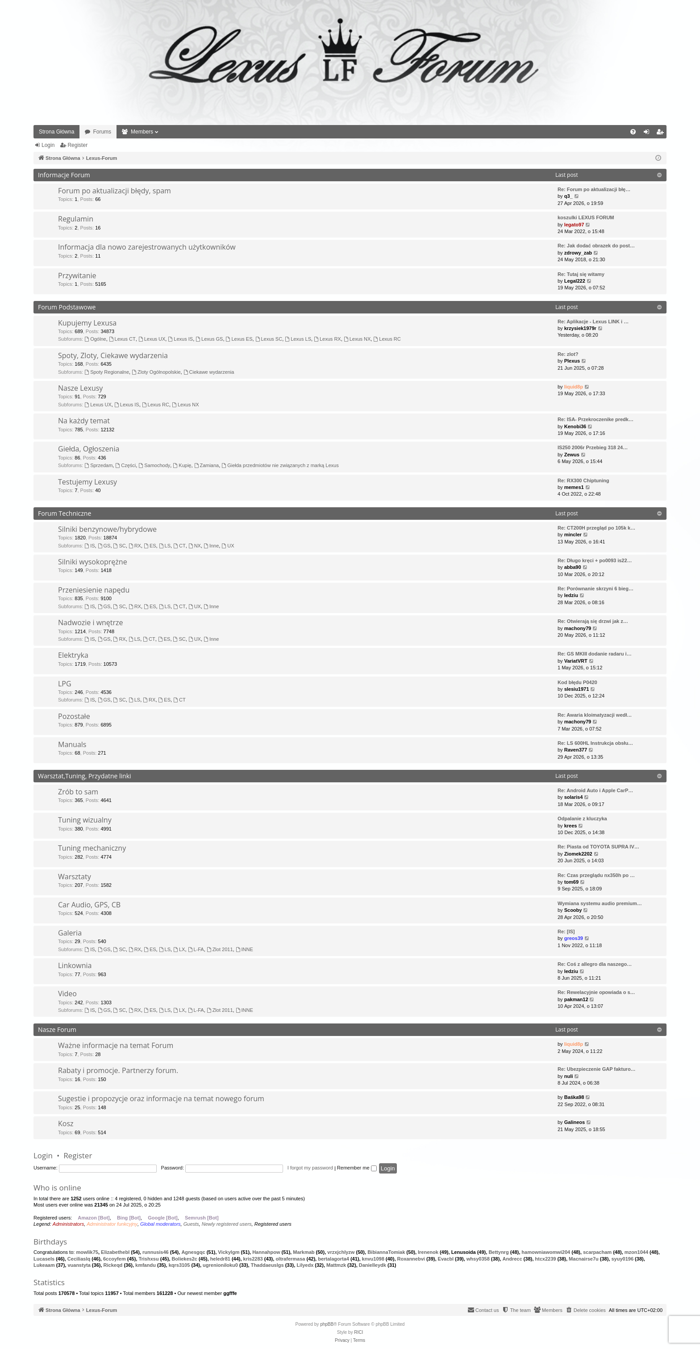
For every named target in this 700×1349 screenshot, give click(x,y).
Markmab (303, 1252)
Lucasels (43, 1258)
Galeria (70, 933)
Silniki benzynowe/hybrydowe (107, 529)
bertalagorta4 (333, 1258)
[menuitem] (633, 131)
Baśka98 (574, 1097)
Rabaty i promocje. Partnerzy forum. (118, 1070)
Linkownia (75, 965)
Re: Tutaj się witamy (581, 274)
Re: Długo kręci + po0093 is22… (595, 560)
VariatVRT (576, 661)
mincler (573, 534)
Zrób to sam (78, 792)
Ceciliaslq (78, 1258)
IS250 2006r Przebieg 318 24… (593, 447)
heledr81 (220, 1258)
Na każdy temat (84, 421)
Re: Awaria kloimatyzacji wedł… (595, 715)
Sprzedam (98, 465)
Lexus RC (386, 339)
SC (119, 545)
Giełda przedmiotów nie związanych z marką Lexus (279, 465)
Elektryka (73, 655)
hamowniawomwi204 (545, 1252)
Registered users (273, 1224)
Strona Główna (56, 132)
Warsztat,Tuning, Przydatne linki (84, 776)
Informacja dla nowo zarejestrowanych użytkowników (147, 247)
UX (227, 545)
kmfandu (145, 1265)
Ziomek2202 (578, 853)
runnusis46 (155, 1252)
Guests (191, 1224)
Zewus (571, 454)
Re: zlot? (568, 354)
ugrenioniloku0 (220, 1265)
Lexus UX (152, 339)
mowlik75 (87, 1252)
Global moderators (160, 1224)
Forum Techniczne (64, 513)
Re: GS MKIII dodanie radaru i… (595, 653)
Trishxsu (148, 1258)
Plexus (572, 360)
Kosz (66, 1123)
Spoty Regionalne (106, 372)
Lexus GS (209, 339)
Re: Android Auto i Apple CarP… (595, 790)
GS (104, 545)
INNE (244, 949)
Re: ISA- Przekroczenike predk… (595, 419)
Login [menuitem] (648, 133)
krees (570, 825)
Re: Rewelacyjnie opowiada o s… (596, 992)
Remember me (357, 1167)
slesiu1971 (576, 689)
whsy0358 (478, 1258)
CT (179, 545)
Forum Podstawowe (67, 307)
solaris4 (573, 797)
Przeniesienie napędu (93, 590)
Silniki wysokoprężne (92, 562)
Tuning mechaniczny (92, 848)
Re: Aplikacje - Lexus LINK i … (593, 321)
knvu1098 (373, 1258)
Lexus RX (327, 339)
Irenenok (428, 1252)
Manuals (72, 744)
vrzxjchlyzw (340, 1252)
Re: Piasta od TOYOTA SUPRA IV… (598, 846)
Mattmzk (336, 1265)
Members (142, 132)
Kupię (182, 465)
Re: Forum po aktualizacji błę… (594, 189)
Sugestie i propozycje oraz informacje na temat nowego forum (161, 1098)
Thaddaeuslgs (267, 1265)
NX (194, 545)
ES (150, 545)
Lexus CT (122, 339)
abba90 (572, 567)
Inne (211, 545)
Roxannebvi (411, 1258)
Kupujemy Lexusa (87, 323)
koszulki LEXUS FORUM (586, 217)
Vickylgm (228, 1252)
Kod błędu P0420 (577, 682)
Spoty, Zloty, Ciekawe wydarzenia (113, 355)
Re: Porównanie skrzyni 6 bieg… (595, 588)
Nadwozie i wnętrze (90, 622)
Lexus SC (269, 339)
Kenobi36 (575, 426)
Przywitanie (77, 275)
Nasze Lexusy (80, 388)
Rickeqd (113, 1265)
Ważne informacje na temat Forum (115, 1045)
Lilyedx (304, 1265)
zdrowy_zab (578, 252)
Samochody (154, 465)
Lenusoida (463, 1252)
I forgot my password (310, 1167)
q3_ (568, 196)
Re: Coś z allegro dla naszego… (595, 964)
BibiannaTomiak (386, 1252)
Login (48, 145)
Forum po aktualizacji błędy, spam (114, 191)
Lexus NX (357, 339)
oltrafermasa (290, 1258)
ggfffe (230, 1293)
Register (77, 145)
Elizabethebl (115, 1252)
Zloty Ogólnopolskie (156, 372)
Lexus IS (180, 339)
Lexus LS (298, 339)
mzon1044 (636, 1252)
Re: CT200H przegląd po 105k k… (596, 527)
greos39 (573, 938)
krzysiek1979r (580, 328)
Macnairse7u (584, 1258)
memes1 (574, 487)
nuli (568, 1076)
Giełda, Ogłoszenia (88, 449)
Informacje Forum (64, 175)
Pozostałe (74, 716)
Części (125, 465)
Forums (102, 132)
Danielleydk (372, 1265)
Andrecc (512, 1258)
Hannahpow (266, 1252)
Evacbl (446, 1258)
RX (135, 545)
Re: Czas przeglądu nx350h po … (596, 875)
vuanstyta (78, 1265)
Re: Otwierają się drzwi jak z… (593, 621)
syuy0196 (623, 1258)
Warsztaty (74, 876)
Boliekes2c (184, 1258)
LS (165, 545)
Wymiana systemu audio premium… (600, 903)
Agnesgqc (193, 1252)
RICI (358, 1332)
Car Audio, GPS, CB (89, 905)
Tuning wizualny (85, 820)
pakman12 (576, 999)
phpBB (326, 1324)
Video (67, 993)
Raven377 (575, 749)
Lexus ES (239, 339)
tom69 (571, 882)
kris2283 (253, 1258)
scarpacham (597, 1252)
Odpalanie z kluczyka (582, 818)
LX (179, 949)
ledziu (571, 595)
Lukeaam (44, 1265)
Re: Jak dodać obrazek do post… (596, 245)
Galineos (574, 1122)
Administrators (68, 1224)
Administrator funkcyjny (112, 1224)
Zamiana (206, 465)
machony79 (578, 628)
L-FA (196, 949)
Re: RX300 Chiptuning (583, 480)
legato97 (574, 224)
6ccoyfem (114, 1258)
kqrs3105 (179, 1265)
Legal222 (574, 281)
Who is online (57, 1187)
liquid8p (573, 386)
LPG (64, 684)
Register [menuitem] (662, 133)
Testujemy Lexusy (87, 482)
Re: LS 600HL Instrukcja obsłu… (595, 743)
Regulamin (75, 219)
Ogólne (95, 339)
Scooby (573, 910)
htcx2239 (545, 1258)
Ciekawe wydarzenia (208, 372)
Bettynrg (498, 1252)
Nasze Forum (57, 1029)
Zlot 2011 (220, 949)
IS (89, 545)
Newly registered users (227, 1224)
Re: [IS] (566, 931)
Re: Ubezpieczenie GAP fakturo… (597, 1069)
